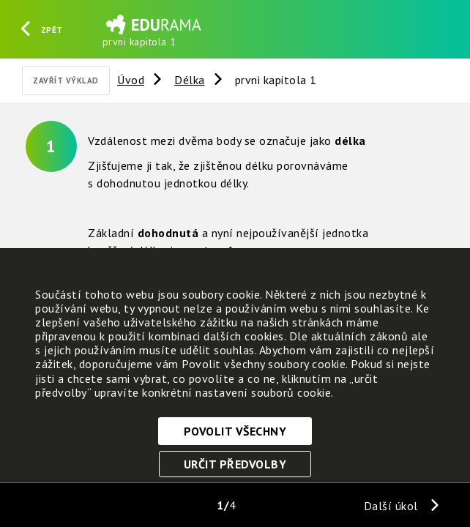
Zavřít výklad (66, 80)
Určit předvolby (235, 464)
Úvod (130, 79)
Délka (189, 79)
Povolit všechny (235, 431)
